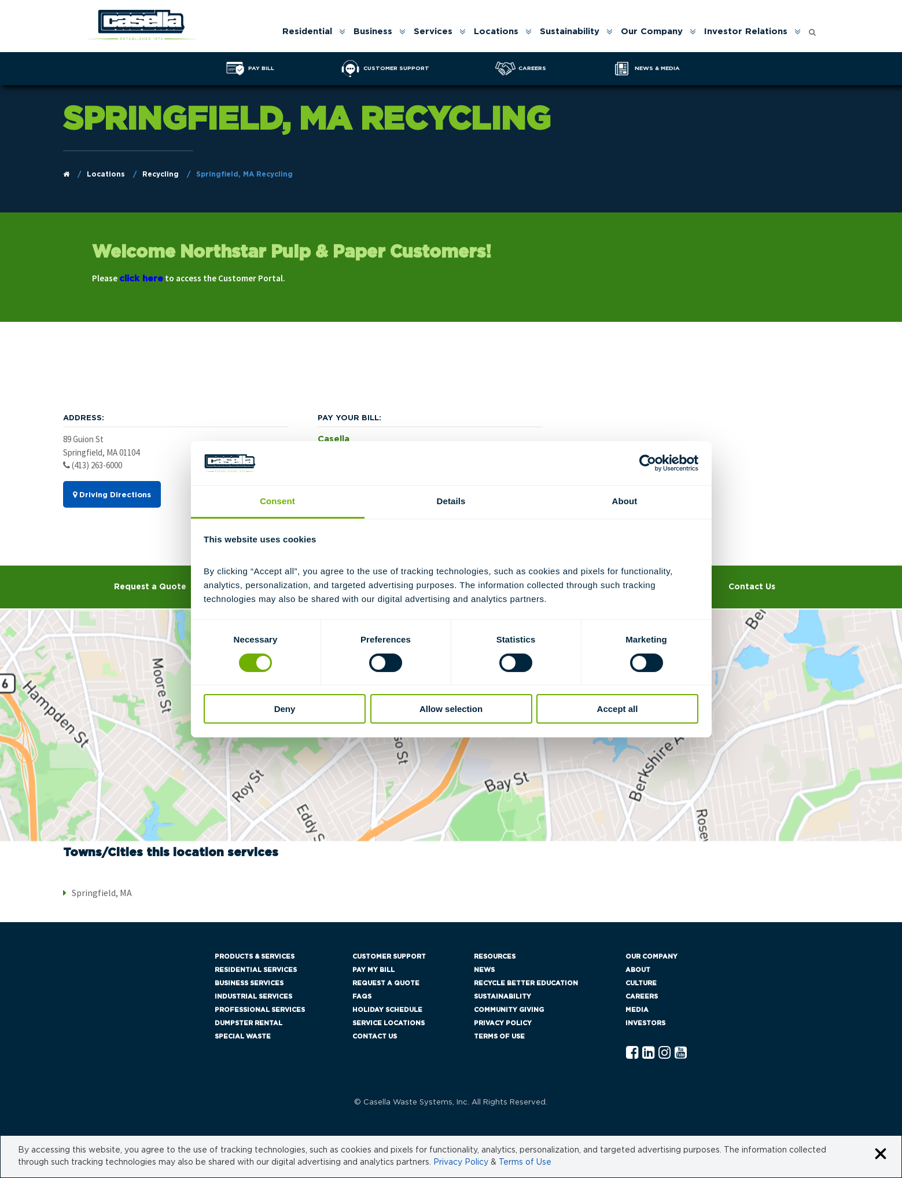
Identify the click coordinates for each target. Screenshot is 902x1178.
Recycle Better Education (526, 983)
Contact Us (751, 587)
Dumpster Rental (248, 1023)
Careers (641, 996)
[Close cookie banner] (880, 1154)
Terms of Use (499, 1036)
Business (373, 31)
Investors (645, 1023)
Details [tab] (451, 501)
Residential (307, 31)
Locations (496, 31)
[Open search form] (812, 29)
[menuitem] (313, 32)
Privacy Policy (503, 1023)
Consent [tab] (277, 501)
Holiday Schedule (387, 1010)
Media (637, 1010)
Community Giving (509, 1010)
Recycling (160, 174)
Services (433, 31)
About (637, 970)
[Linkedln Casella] (648, 1053)
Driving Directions (112, 495)
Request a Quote (150, 587)
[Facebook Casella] (632, 1053)
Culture (641, 983)
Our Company (652, 31)
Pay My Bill (373, 970)
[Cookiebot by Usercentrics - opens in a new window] (647, 463)
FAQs (361, 996)
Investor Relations (745, 31)
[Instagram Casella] (664, 1053)
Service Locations (388, 1023)
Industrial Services (253, 996)
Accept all (617, 709)
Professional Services (260, 1010)
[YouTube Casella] (681, 1053)
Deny (285, 709)
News (484, 970)
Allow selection (451, 709)
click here (141, 278)
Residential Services (256, 970)
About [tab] (625, 501)
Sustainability (569, 31)
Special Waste (243, 1036)
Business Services (249, 983)
